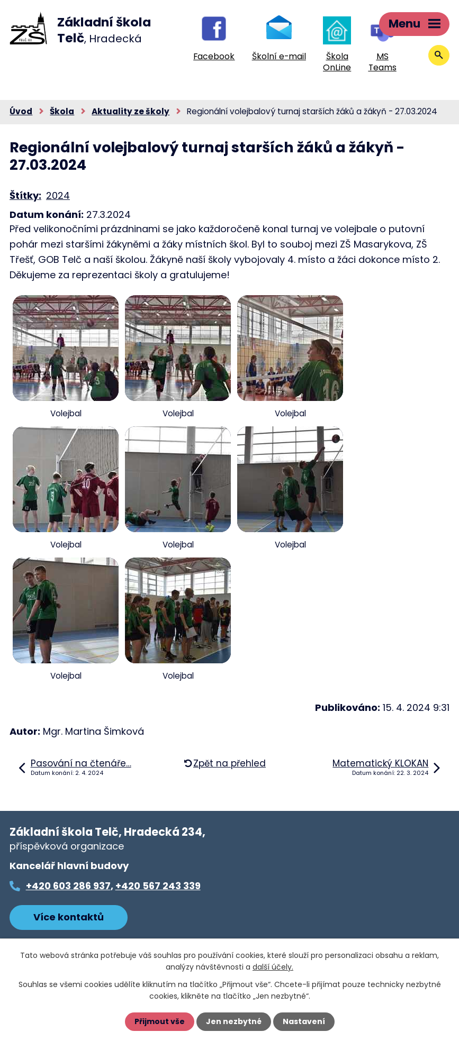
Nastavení (304, 1021)
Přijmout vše (159, 1021)
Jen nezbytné (234, 1021)
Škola (62, 111)
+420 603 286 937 (68, 885)
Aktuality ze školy (130, 111)
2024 (58, 195)
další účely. (273, 967)
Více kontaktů (68, 917)
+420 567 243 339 (158, 885)
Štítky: (25, 195)
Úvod (21, 111)
